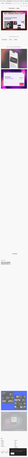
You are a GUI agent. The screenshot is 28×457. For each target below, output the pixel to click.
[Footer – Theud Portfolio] (14, 276)
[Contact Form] (14, 201)
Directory (2, 444)
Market (15, 443)
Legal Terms (7, 451)
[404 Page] (14, 222)
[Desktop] (14, 79)
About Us (15, 446)
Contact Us (16, 447)
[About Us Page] (14, 140)
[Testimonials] (14, 181)
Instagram (6, 452)
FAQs (15, 444)
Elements (2, 443)
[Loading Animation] (14, 99)
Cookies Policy (3, 451)
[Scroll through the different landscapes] (14, 317)
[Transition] (14, 160)
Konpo (18, 8)
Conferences (3, 446)
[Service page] (14, 242)
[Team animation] (14, 380)
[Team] (14, 400)
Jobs (15, 441)
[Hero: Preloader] (14, 359)
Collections (2, 441)
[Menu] (14, 119)
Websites (2, 440)
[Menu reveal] (14, 338)
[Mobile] (14, 58)
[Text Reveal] (14, 296)
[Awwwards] (3, 3)
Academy (15, 440)
